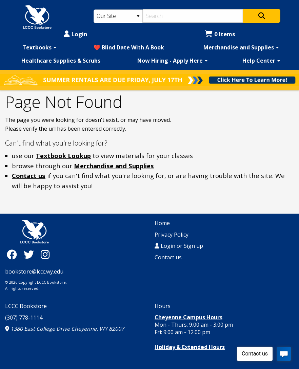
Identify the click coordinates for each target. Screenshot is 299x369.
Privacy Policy (171, 234)
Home (162, 223)
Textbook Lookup (63, 155)
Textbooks (37, 47)
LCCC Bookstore (26, 306)
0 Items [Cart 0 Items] (220, 34)
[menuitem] (38, 47)
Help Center (258, 60)
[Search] (193, 16)
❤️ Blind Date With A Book (129, 47)
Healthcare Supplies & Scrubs (60, 60)
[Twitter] (30, 254)
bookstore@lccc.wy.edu (34, 271)
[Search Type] (118, 16)
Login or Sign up (179, 245)
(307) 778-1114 (23, 317)
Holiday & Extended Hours (190, 347)
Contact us (28, 175)
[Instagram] (45, 254)
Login (75, 34)
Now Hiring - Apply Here (170, 60)
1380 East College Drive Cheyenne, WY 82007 (64, 328)
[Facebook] (13, 254)
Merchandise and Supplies (238, 47)
